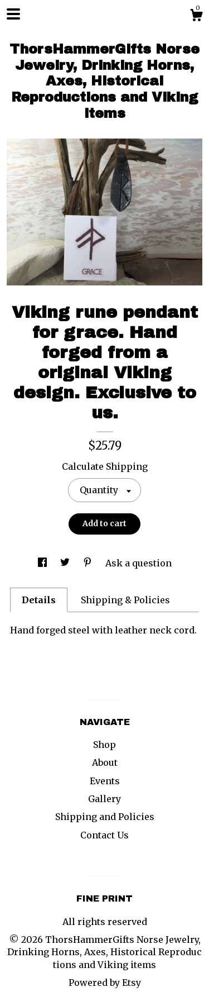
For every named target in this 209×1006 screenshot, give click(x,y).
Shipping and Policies (104, 816)
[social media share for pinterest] (88, 563)
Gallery (104, 798)
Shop (104, 744)
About (105, 762)
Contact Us (104, 835)
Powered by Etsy (105, 982)
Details (39, 599)
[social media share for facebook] (43, 563)
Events (105, 780)
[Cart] (196, 16)
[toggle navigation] (13, 14)
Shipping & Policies (125, 599)
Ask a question (138, 563)
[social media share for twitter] (66, 563)
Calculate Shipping (105, 466)
